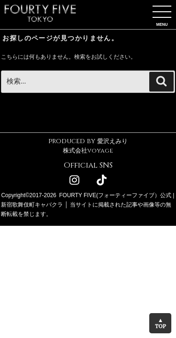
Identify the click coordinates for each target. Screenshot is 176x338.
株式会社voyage (88, 150)
